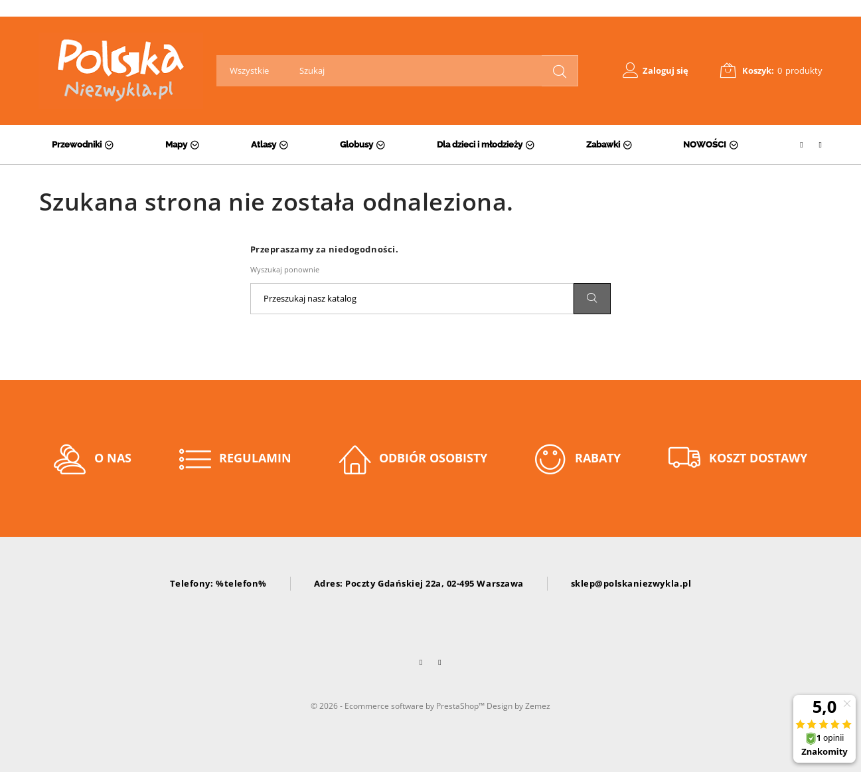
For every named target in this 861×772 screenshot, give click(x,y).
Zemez (537, 706)
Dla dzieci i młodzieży (479, 144)
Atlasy (263, 144)
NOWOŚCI (704, 144)
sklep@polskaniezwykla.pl (631, 583)
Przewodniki (77, 144)
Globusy (356, 144)
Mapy (176, 144)
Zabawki (603, 144)
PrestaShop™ (461, 706)
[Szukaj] (412, 298)
